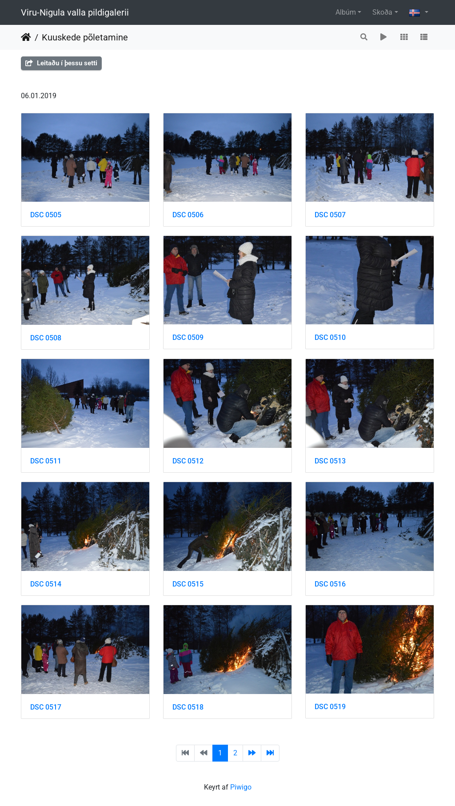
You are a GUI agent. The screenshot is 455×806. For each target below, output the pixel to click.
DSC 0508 (45, 338)
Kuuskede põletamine (85, 37)
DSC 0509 (188, 337)
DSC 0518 (188, 707)
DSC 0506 (188, 215)
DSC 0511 (45, 461)
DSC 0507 (330, 215)
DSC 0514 (45, 584)
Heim (26, 37)
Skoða (382, 12)
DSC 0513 (330, 461)
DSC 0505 (45, 215)
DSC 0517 (45, 707)
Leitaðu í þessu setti (61, 63)
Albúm (345, 12)
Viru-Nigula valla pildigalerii (75, 12)
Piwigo (240, 787)
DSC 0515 (188, 584)
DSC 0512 (188, 461)
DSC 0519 (330, 706)
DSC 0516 (330, 584)
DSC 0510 (330, 337)
